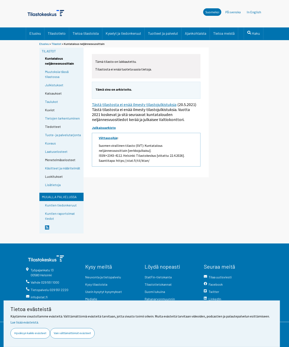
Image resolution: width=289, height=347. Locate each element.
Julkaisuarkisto (104, 128)
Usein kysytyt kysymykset (103, 292)
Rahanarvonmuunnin (160, 299)
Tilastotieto (57, 33)
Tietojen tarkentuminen (62, 118)
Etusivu (35, 33)
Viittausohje (108, 138)
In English (254, 12)
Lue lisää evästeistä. (24, 322)
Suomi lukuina (155, 292)
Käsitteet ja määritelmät (62, 168)
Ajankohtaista (195, 33)
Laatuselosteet (56, 151)
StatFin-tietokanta (158, 277)
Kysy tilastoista (96, 284)
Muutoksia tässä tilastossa (57, 74)
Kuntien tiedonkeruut (61, 205)
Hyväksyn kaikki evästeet (30, 333)
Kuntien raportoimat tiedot (60, 215)
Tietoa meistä (224, 33)
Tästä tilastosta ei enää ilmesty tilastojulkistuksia (134, 104)
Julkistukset (54, 85)
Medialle (91, 299)
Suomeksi (212, 12)
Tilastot (56, 44)
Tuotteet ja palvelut (163, 33)
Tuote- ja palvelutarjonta (63, 135)
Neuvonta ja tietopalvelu (103, 277)
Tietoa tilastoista (86, 33)
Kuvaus (50, 143)
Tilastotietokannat (158, 284)
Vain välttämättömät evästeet (72, 333)
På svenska (233, 12)
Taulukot (51, 102)
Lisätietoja (53, 185)
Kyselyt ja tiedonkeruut (123, 33)
